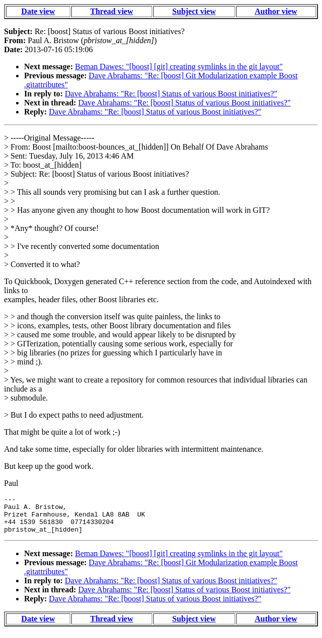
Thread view (111, 11)
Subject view (194, 11)
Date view (38, 11)
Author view (276, 11)
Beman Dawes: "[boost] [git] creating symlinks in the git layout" (178, 66)
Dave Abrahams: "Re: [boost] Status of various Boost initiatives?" (171, 93)
